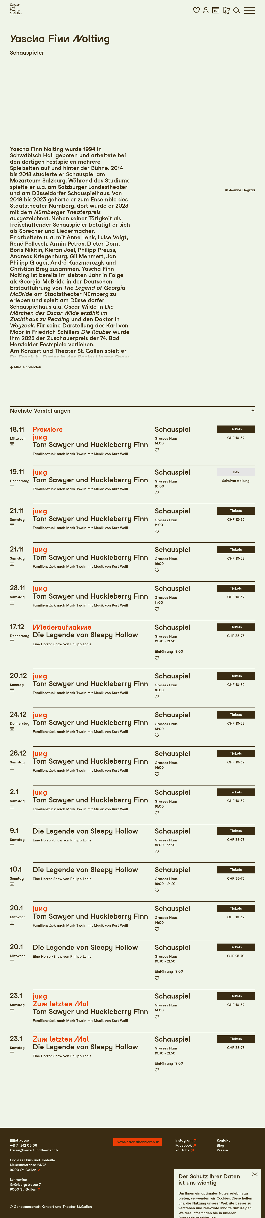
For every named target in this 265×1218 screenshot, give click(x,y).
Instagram (183, 1140)
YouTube (182, 1150)
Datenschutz (216, 1207)
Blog (220, 1145)
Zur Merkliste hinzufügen (157, 450)
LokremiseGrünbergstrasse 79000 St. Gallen (25, 1185)
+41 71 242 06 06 (23, 1145)
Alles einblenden (27, 367)
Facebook (183, 1145)
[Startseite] (16, 8)
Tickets (236, 429)
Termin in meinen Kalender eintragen (12, 444)
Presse (222, 1150)
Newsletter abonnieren (136, 1142)
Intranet (248, 1207)
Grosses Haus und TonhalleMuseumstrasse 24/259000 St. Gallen (32, 1165)
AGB (234, 1207)
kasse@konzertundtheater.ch (34, 1150)
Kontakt (223, 1140)
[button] (196, 10)
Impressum (194, 1207)
